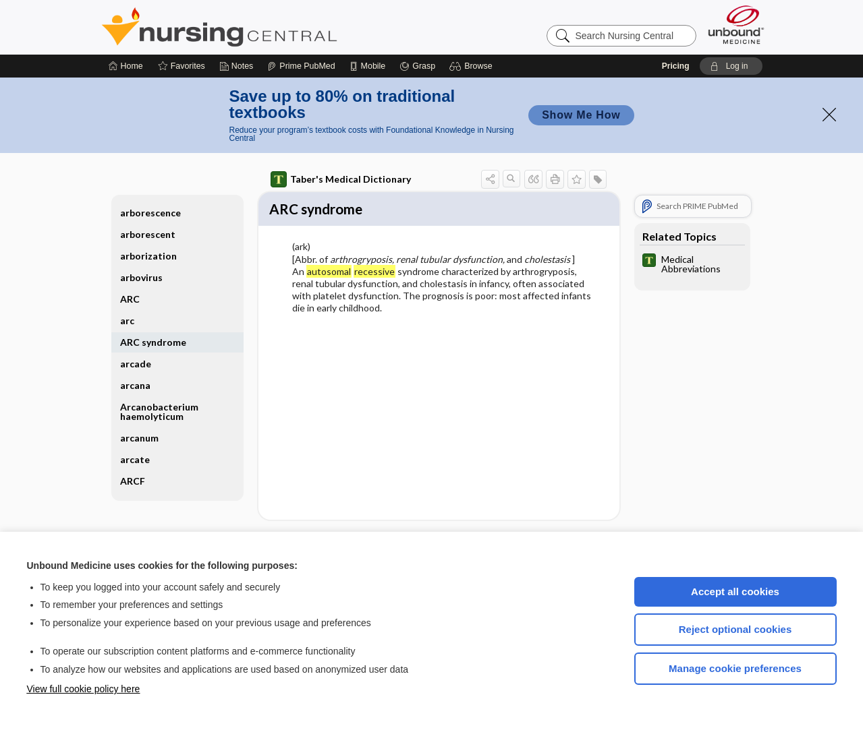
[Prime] (301, 66)
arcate (135, 459)
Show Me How (581, 115)
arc (127, 320)
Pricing (676, 66)
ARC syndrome (153, 342)
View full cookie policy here (83, 688)
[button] (472, 66)
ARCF (132, 481)
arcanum (139, 438)
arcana (135, 385)
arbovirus (141, 277)
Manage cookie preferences (735, 668)
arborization (148, 256)
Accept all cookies (735, 591)
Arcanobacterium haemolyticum (159, 411)
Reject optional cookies (735, 629)
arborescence (150, 212)
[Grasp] (417, 66)
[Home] (126, 66)
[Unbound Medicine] (736, 24)
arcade (135, 363)
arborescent (147, 234)
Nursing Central (270, 27)
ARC (130, 299)
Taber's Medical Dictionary (341, 179)
